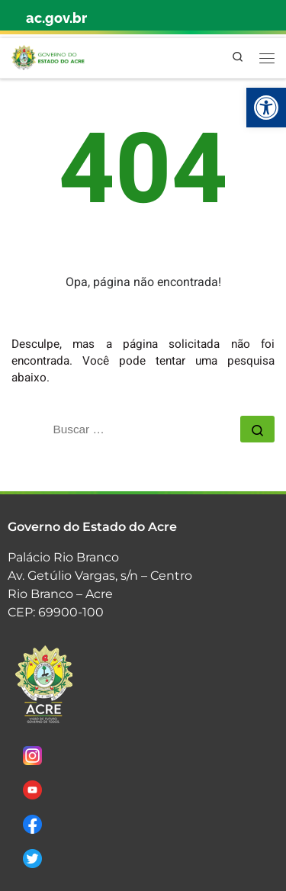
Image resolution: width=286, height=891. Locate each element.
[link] (266, 107)
